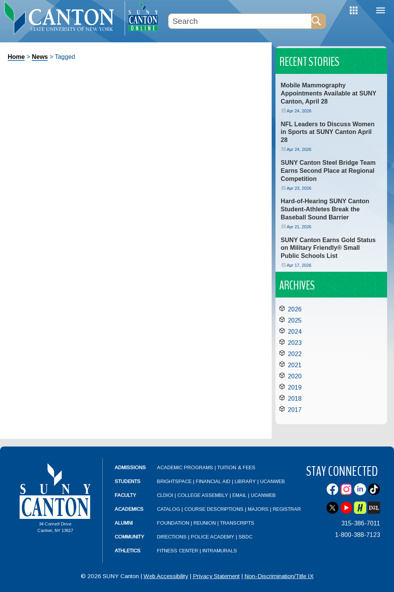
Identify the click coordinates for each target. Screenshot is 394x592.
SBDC (245, 537)
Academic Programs (186, 467)
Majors (258, 509)
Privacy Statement (216, 576)
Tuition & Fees (236, 467)
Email (239, 495)
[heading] (62, 17)
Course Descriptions (214, 509)
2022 (295, 354)
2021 (295, 365)
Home (16, 57)
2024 (295, 331)
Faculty (125, 495)
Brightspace (174, 481)
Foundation (173, 523)
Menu (380, 10)
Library (245, 481)
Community (129, 537)
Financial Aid (213, 481)
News (40, 57)
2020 (295, 376)
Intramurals (219, 551)
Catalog (168, 509)
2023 (295, 342)
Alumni (124, 523)
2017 (295, 409)
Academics (129, 509)
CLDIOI (165, 495)
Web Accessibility (166, 576)
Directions (172, 537)
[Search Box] (239, 21)
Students (127, 481)
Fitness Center (177, 551)
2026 (295, 309)
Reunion (205, 523)
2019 (295, 387)
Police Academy (212, 537)
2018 (295, 398)
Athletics (127, 551)
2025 (295, 320)
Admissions (130, 467)
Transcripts (237, 523)
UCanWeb (272, 481)
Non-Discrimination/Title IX (279, 576)
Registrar (287, 509)
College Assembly (202, 495)
